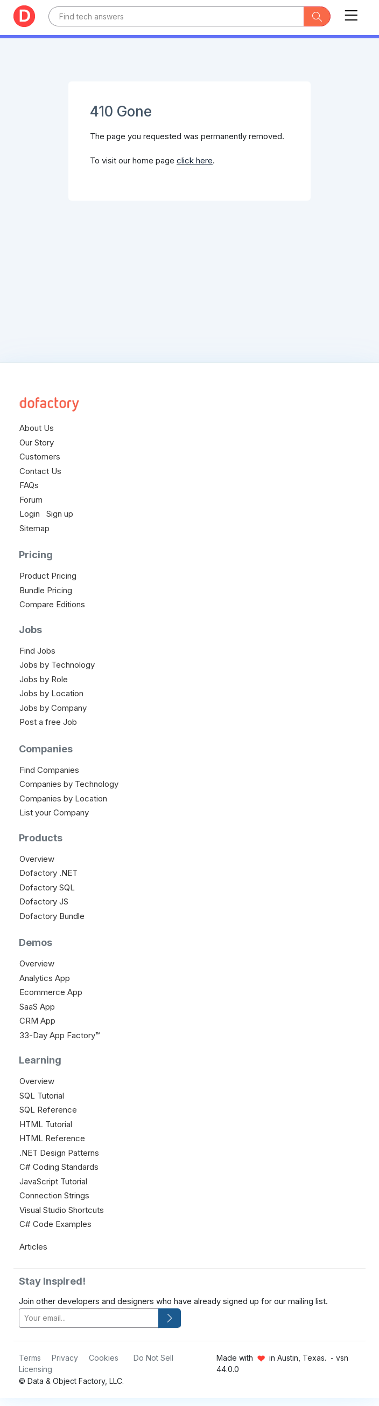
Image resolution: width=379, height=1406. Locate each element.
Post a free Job (48, 722)
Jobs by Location (51, 693)
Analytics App (44, 978)
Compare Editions (52, 604)
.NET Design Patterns (59, 1153)
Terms (30, 1357)
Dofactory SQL (47, 887)
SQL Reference (48, 1110)
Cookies (103, 1357)
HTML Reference (52, 1138)
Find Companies (49, 770)
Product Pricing (47, 576)
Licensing (35, 1369)
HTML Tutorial (45, 1124)
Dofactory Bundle (52, 916)
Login (29, 514)
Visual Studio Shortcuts (61, 1210)
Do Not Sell (153, 1357)
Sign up (59, 514)
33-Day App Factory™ (59, 1035)
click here (195, 160)
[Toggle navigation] (351, 13)
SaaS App (37, 1007)
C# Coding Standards (59, 1167)
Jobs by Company (53, 708)
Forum (31, 500)
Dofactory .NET (48, 873)
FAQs (29, 485)
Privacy (65, 1357)
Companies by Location (63, 798)
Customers (39, 456)
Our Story (36, 442)
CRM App (37, 1021)
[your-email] (89, 1318)
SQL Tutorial (41, 1095)
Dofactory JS (43, 901)
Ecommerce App (50, 992)
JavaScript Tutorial (53, 1181)
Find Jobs (37, 651)
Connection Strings (54, 1195)
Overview (36, 859)
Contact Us (40, 471)
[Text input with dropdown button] (176, 16)
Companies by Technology (68, 784)
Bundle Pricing (45, 590)
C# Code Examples (55, 1224)
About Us (36, 428)
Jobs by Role (43, 679)
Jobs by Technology (57, 665)
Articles (33, 1247)
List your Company (54, 812)
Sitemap (34, 528)
